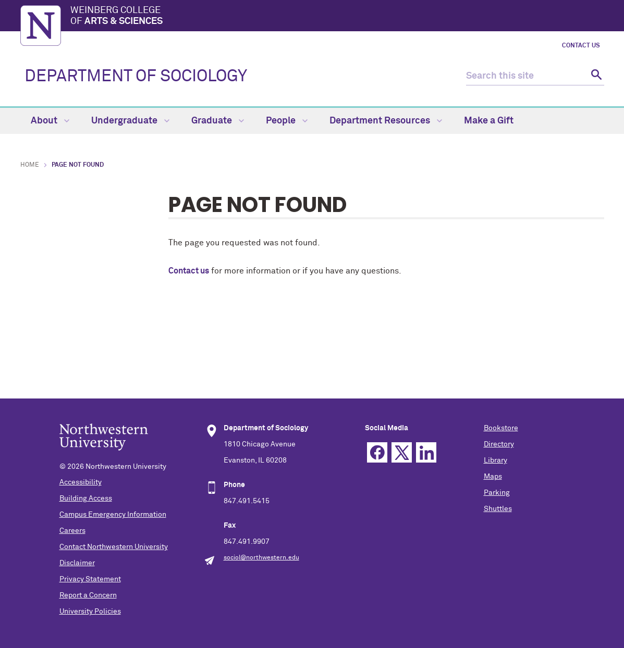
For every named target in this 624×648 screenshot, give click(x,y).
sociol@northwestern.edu (261, 558)
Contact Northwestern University (113, 547)
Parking (497, 492)
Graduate (217, 121)
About (50, 121)
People (287, 121)
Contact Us (581, 46)
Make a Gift (488, 121)
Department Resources (385, 121)
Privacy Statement (90, 579)
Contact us (188, 271)
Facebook (377, 452)
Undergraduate (130, 121)
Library (495, 460)
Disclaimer (77, 563)
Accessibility (80, 482)
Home (29, 165)
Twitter (401, 452)
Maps (493, 476)
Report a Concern (88, 595)
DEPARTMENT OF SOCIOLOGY (136, 76)
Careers (72, 530)
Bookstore (501, 428)
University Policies (90, 611)
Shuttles (498, 509)
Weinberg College (337, 17)
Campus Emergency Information (112, 514)
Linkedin (426, 452)
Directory (499, 444)
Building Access (85, 498)
